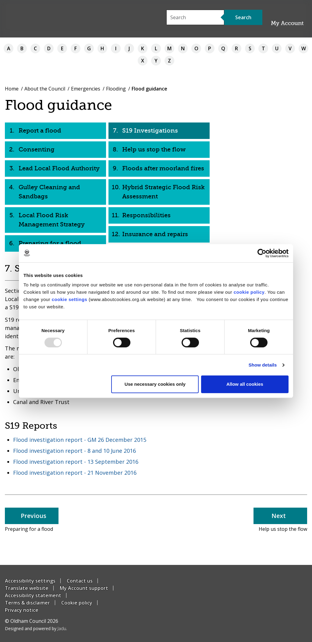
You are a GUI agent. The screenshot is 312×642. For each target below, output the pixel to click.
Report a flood (40, 130)
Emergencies (85, 88)
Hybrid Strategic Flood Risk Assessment (163, 192)
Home (12, 88)
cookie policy (249, 292)
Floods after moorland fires (163, 168)
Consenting (37, 149)
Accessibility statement (33, 595)
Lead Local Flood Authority (59, 168)
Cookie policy (76, 602)
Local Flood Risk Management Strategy (52, 220)
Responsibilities (146, 215)
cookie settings (69, 299)
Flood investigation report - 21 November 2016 (74, 472)
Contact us (80, 580)
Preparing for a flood (50, 243)
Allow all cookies (244, 384)
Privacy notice (21, 610)
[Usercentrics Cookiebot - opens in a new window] (262, 253)
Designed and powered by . (36, 628)
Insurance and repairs (155, 234)
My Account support (84, 588)
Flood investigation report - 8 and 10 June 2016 (74, 450)
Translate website (26, 588)
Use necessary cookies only (155, 384)
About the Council (44, 88)
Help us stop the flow (154, 149)
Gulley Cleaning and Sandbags (49, 192)
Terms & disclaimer (27, 602)
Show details (263, 364)
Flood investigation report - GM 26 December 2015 (79, 439)
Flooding (116, 88)
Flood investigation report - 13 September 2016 (75, 461)
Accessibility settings (30, 580)
